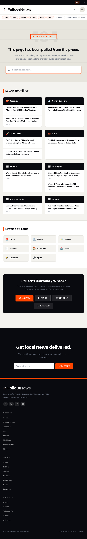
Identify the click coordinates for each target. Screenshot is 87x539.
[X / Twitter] (5, 404)
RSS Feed (43, 306)
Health (42, 17)
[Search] (75, 9)
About (5, 502)
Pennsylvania (8, 445)
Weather (23, 17)
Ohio (5, 431)
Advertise (7, 520)
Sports (50, 17)
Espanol (81, 531)
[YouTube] (23, 404)
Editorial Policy (64, 531)
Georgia (60, 17)
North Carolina (72, 17)
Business (32, 17)
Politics (14, 17)
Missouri (6, 449)
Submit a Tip (8, 511)
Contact (6, 507)
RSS (73, 531)
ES (84, 2)
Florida (6, 436)
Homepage (24, 298)
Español (42, 298)
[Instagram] (17, 404)
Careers (6, 516)
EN (77, 2)
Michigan (7, 440)
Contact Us (61, 298)
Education (7, 489)
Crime (6, 17)
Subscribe (64, 366)
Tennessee (7, 427)
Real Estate (7, 480)
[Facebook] (11, 404)
